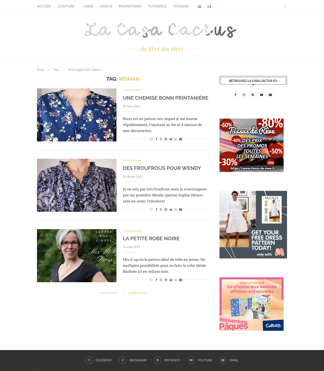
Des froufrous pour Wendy (162, 168)
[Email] (229, 360)
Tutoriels (157, 6)
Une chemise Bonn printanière (165, 98)
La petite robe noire (151, 239)
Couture (66, 6)
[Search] (285, 6)
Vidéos (106, 6)
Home (40, 69)
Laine (89, 6)
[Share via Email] (180, 139)
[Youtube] (199, 360)
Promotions (130, 6)
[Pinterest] (167, 360)
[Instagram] (132, 360)
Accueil (44, 6)
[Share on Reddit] (170, 139)
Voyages (181, 6)
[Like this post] (151, 139)
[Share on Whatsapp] (175, 139)
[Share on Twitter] (160, 139)
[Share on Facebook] (156, 139)
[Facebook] (98, 360)
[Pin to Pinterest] (166, 139)
